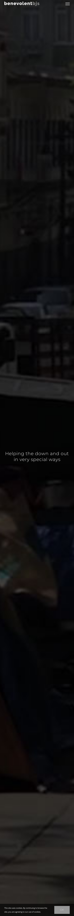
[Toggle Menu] (67, 4)
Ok (62, 909)
